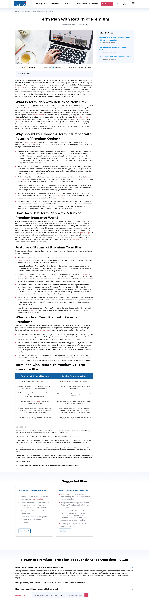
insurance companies (65, 204)
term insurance (33, 124)
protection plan (85, 233)
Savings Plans (42, 4)
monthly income (77, 239)
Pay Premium (106, 4)
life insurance (20, 87)
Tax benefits (59, 196)
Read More (24, 531)
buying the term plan (43, 330)
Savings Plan (38, 499)
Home (17, 11)
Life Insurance (81, 4)
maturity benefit (38, 115)
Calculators (93, 4)
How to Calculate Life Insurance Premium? (115, 57)
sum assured (35, 401)
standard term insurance (36, 108)
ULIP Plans (69, 4)
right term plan (30, 142)
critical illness (33, 310)
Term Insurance (56, 4)
